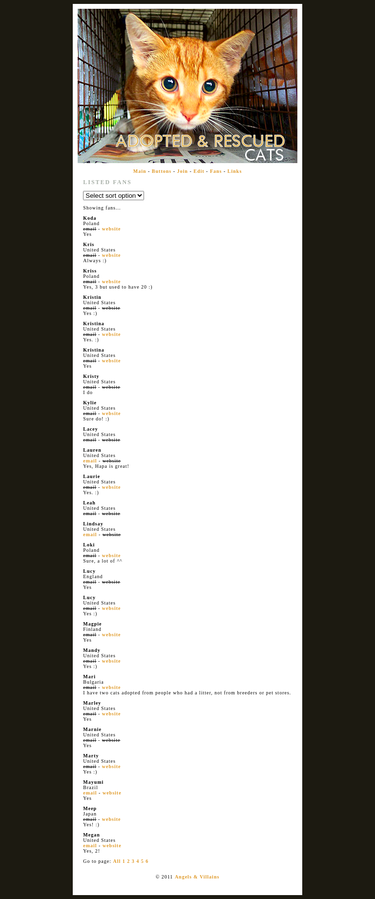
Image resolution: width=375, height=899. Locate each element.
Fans (216, 171)
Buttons (161, 171)
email (90, 460)
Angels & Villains (197, 876)
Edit (198, 171)
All (117, 861)
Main (139, 171)
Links (235, 171)
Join (182, 171)
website (111, 228)
